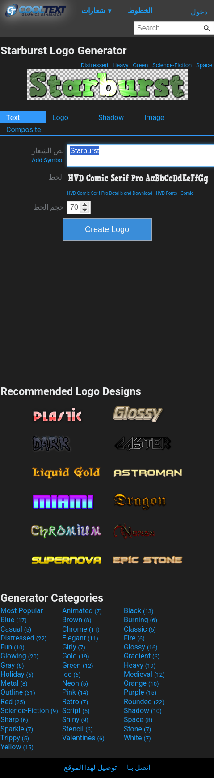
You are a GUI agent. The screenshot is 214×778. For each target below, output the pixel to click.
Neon (75, 683)
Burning (140, 619)
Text (13, 117)
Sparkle (16, 729)
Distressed (95, 65)
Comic (186, 193)
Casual (15, 629)
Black (139, 610)
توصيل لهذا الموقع (90, 767)
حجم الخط (48, 207)
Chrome (81, 629)
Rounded (144, 701)
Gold (75, 656)
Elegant (80, 638)
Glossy (141, 647)
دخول (199, 12)
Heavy (120, 65)
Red (12, 701)
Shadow (111, 117)
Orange (141, 683)
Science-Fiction (172, 65)
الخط (56, 177)
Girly (73, 647)
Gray (12, 665)
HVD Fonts (166, 193)
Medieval (144, 674)
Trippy (14, 738)
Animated (82, 610)
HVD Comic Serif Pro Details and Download (109, 193)
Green (140, 65)
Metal (14, 683)
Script (76, 710)
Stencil (77, 729)
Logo (60, 117)
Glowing (19, 656)
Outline (17, 692)
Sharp (14, 719)
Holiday (17, 674)
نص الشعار (48, 154)
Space (204, 65)
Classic (140, 629)
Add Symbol (47, 160)
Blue (13, 619)
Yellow (17, 747)
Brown (76, 619)
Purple (140, 692)
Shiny (75, 719)
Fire (134, 638)
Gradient (141, 656)
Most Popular (21, 610)
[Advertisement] (107, 311)
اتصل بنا (138, 767)
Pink (75, 692)
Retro (75, 701)
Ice (71, 674)
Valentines (83, 738)
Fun (12, 647)
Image (154, 117)
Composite (23, 129)
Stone (137, 729)
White (137, 738)
